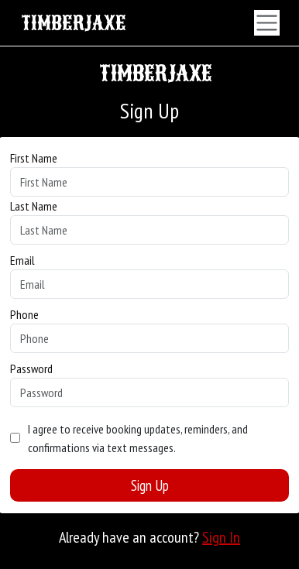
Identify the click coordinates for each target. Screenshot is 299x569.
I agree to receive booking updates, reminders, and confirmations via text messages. (138, 438)
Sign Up (150, 485)
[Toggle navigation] (267, 22)
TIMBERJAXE (73, 22)
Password (31, 368)
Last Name (33, 206)
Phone (24, 314)
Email (22, 260)
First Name (33, 158)
